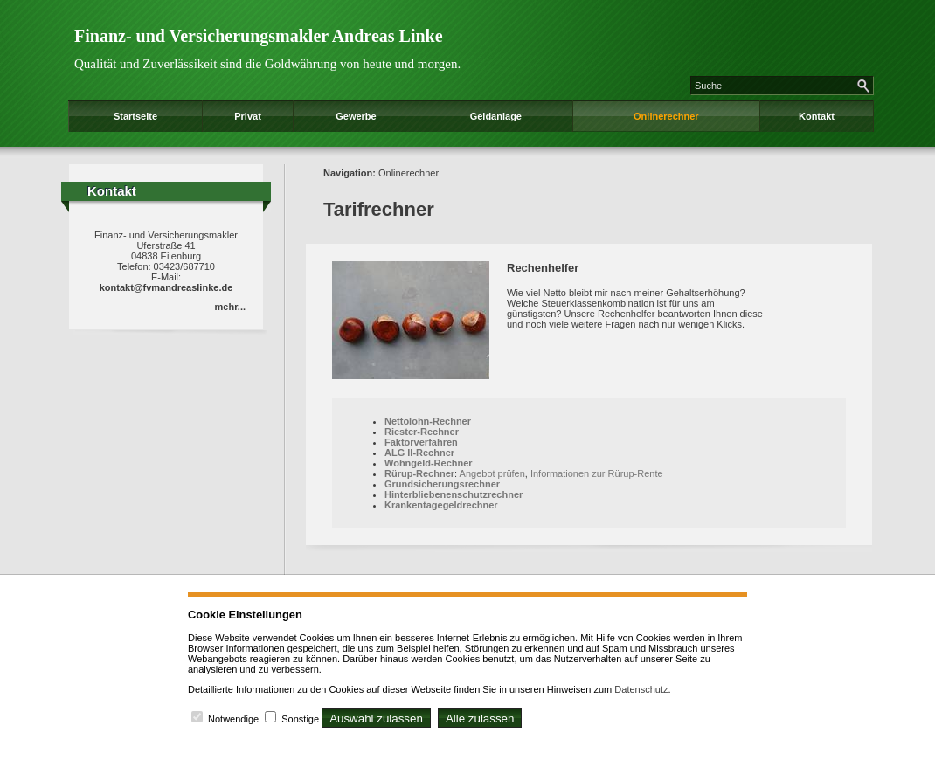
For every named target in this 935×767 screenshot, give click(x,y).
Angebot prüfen (492, 473)
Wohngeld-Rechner (428, 463)
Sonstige (300, 719)
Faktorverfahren (421, 442)
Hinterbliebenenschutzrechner (453, 494)
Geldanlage (496, 116)
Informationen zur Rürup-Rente (596, 473)
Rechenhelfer (542, 267)
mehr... (230, 306)
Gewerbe (356, 116)
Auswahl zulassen (376, 718)
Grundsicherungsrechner (442, 484)
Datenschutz (641, 689)
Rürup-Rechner (419, 473)
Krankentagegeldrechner (441, 505)
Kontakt (817, 116)
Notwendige (233, 719)
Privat (247, 116)
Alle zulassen (480, 718)
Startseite (135, 116)
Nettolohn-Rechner (427, 421)
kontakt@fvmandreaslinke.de (166, 287)
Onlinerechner (666, 116)
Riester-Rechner (421, 431)
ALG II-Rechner (419, 452)
